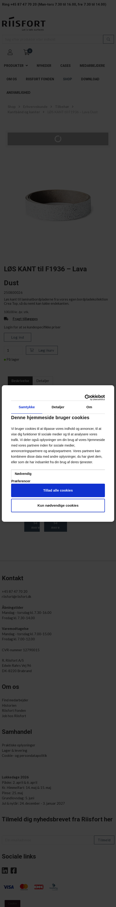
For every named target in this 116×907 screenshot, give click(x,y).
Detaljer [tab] (58, 407)
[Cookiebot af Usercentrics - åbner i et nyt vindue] (84, 398)
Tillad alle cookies (58, 490)
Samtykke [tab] (27, 407)
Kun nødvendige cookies (58, 505)
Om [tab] (89, 407)
